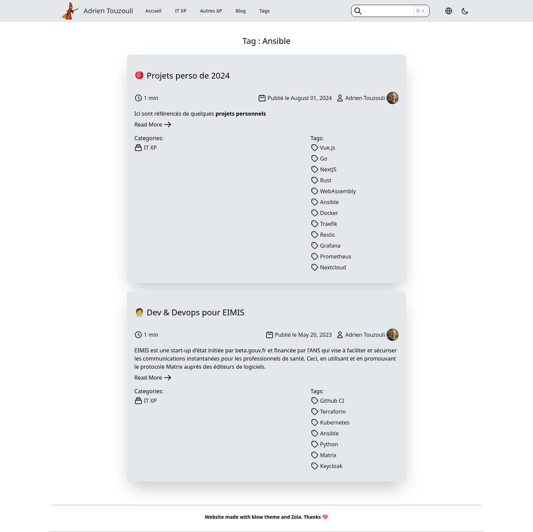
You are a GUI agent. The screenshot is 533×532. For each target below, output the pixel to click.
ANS (315, 350)
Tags (264, 10)
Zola (296, 517)
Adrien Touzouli (108, 10)
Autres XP (211, 10)
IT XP (181, 10)
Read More (152, 124)
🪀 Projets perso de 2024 (182, 75)
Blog (241, 10)
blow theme (266, 517)
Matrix (174, 366)
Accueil (153, 10)
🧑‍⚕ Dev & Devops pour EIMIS (189, 312)
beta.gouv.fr (250, 350)
